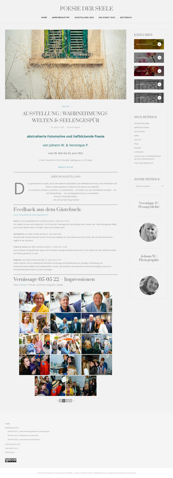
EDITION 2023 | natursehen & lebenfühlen (24, 439)
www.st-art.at (65, 167)
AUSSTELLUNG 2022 (84, 17)
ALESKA (23, 284)
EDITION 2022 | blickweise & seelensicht (23, 435)
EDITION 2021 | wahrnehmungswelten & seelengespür (29, 431)
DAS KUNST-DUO (107, 17)
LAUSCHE (137, 140)
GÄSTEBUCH (126, 17)
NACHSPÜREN (139, 131)
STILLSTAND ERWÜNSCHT (143, 163)
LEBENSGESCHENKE (141, 127)
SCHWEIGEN (138, 152)
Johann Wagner (74, 127)
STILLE (136, 144)
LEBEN (136, 135)
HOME (44, 17)
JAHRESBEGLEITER (60, 17)
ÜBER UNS (66, 106)
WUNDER (137, 148)
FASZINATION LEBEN (141, 123)
